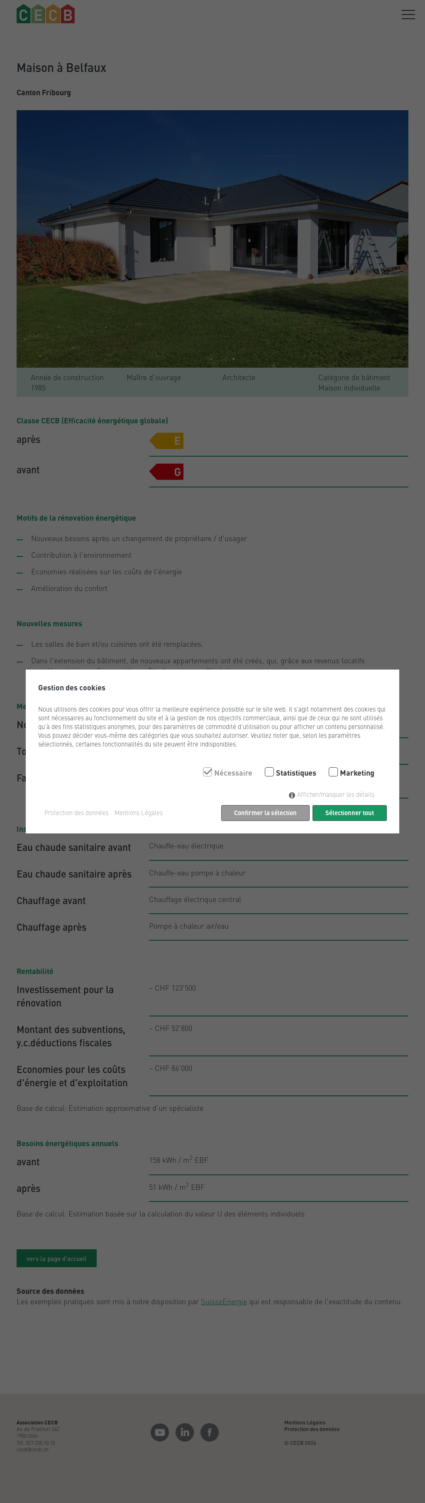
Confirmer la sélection (265, 812)
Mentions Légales (139, 812)
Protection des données (76, 812)
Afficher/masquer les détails (335, 794)
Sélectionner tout (349, 812)
